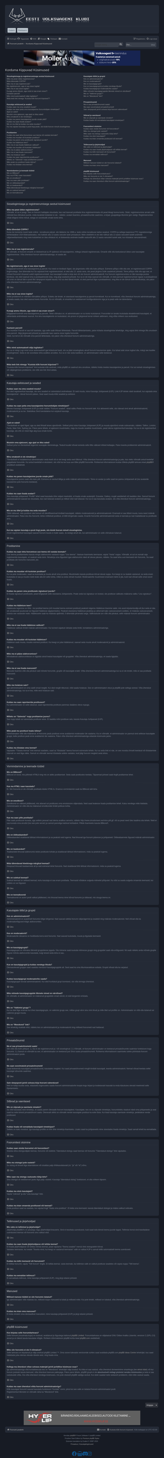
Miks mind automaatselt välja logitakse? (22, 96)
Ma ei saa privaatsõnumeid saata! (96, 104)
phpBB (149, 462)
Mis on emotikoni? (14, 178)
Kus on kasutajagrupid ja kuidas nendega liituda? (102, 86)
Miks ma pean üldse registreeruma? (21, 79)
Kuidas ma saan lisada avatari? (19, 122)
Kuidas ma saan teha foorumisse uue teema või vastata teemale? (32, 135)
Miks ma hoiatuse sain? (16, 155)
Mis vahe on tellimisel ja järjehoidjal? (97, 147)
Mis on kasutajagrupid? (92, 84)
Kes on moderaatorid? (92, 81)
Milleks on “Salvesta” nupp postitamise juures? (25, 160)
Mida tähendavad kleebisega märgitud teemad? (25, 188)
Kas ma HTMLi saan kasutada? (19, 175)
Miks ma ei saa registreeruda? (18, 84)
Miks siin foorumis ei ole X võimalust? (98, 176)
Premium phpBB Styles (91, 1438)
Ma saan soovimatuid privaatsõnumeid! (98, 107)
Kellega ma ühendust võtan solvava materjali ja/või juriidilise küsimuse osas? (113, 179)
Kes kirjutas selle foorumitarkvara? (96, 174)
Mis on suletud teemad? (16, 190)
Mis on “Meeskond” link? (92, 96)
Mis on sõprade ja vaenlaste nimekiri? (98, 118)
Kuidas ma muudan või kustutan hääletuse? (24, 147)
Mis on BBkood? (13, 173)
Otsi (153, 44)
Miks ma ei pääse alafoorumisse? (20, 150)
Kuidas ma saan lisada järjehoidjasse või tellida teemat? (105, 149)
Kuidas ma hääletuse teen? (17, 142)
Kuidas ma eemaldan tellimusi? (95, 154)
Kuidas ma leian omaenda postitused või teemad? (102, 139)
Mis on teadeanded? (15, 185)
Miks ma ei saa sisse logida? (18, 89)
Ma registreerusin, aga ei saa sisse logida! (23, 86)
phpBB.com (85, 1338)
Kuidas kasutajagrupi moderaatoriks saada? (100, 89)
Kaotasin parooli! (13, 94)
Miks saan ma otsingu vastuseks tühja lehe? (100, 134)
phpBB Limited (77, 1335)
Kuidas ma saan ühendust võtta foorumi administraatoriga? (106, 181)
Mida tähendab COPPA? (16, 81)
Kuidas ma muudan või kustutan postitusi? (23, 137)
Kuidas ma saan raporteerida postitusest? (23, 157)
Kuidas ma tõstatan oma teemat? (20, 165)
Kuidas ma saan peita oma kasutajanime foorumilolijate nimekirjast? (33, 109)
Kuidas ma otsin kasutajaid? (94, 136)
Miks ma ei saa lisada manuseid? (20, 152)
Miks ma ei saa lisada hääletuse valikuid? (23, 145)
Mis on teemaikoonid (15, 193)
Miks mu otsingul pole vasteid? (95, 131)
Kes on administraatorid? (93, 79)
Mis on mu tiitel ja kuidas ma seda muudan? (24, 124)
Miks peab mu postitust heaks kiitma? (21, 162)
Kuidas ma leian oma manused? (96, 165)
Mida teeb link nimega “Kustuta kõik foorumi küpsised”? (28, 98)
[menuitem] (23, 39)
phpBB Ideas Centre (127, 1353)
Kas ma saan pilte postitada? (18, 180)
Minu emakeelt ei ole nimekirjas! (19, 117)
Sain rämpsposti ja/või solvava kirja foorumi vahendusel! (105, 109)
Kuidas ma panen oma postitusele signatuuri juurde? (27, 140)
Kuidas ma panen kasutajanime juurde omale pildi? (27, 119)
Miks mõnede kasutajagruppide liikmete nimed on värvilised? (107, 91)
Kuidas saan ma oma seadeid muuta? (21, 107)
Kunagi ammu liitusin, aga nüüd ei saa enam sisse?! (27, 91)
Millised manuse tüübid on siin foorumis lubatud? (102, 163)
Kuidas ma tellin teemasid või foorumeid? (99, 152)
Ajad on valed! (12, 112)
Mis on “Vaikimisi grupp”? (93, 94)
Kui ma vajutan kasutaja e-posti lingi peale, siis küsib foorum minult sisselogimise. (38, 127)
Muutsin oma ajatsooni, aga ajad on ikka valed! (25, 114)
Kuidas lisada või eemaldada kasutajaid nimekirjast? (103, 120)
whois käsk (142, 1369)
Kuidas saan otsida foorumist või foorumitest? (101, 129)
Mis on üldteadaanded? (16, 183)
